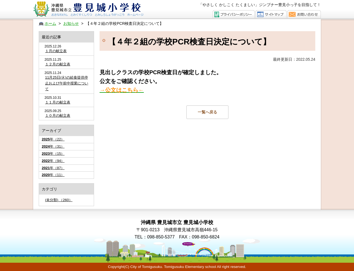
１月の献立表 (56, 51)
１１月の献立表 (57, 102)
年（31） (53, 146)
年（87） (53, 168)
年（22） (53, 139)
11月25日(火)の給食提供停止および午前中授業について (66, 83)
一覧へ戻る (207, 112)
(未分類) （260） (58, 200)
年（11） (53, 175)
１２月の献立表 (57, 64)
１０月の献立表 (57, 115)
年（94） (53, 161)
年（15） (53, 154)
